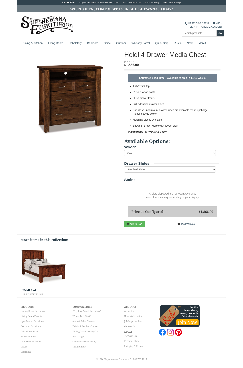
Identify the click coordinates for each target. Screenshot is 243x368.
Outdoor (121, 43)
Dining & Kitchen (33, 43)
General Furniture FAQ (84, 341)
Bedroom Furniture (31, 326)
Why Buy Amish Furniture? (86, 311)
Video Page (78, 336)
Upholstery (75, 43)
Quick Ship (162, 43)
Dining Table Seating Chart (86, 331)
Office (107, 43)
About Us (128, 311)
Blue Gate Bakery (152, 2)
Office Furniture (29, 331)
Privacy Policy (131, 341)
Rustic (177, 43)
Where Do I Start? (81, 316)
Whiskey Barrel (140, 43)
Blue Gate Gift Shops (172, 2)
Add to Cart (134, 224)
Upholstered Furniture (32, 321)
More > (203, 43)
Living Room (55, 43)
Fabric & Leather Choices (85, 326)
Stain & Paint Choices (83, 321)
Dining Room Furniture (33, 311)
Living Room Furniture (33, 316)
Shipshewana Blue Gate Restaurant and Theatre (99, 2)
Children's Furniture (31, 341)
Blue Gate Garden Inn (132, 2)
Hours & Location (133, 316)
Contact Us (129, 326)
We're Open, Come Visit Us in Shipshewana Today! (121, 9)
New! (190, 43)
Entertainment (28, 336)
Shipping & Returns (134, 346)
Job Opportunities (133, 321)
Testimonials (186, 224)
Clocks (24, 346)
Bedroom (92, 43)
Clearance (26, 352)
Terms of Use (130, 336)
